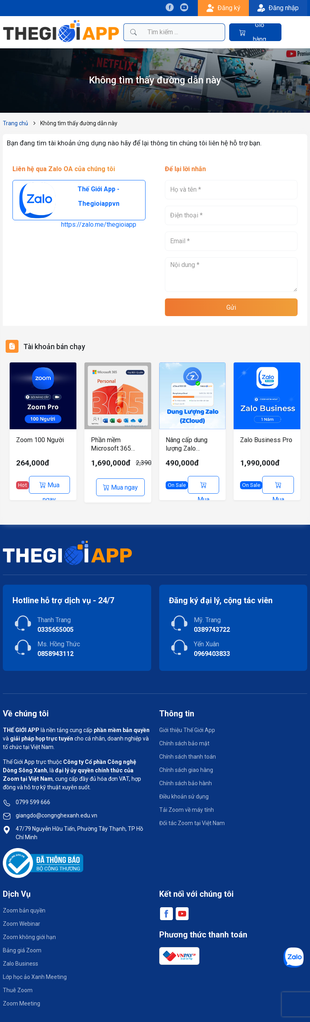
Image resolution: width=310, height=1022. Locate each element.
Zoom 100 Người (40, 440)
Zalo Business (20, 961)
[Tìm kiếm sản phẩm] (184, 32)
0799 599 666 (33, 799)
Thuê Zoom (18, 988)
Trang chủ (15, 123)
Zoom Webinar (21, 922)
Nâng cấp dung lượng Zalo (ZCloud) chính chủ (192, 444)
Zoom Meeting (21, 1001)
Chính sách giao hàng (186, 767)
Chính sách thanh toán (187, 754)
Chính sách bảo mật (184, 741)
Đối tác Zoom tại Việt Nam (192, 820)
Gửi (231, 307)
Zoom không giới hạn (29, 935)
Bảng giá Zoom (22, 948)
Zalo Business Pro (266, 440)
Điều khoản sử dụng (184, 794)
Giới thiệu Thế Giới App (187, 727)
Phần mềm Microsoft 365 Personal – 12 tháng (111, 444)
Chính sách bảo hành (185, 781)
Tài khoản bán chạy (58, 346)
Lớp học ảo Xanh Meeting (35, 975)
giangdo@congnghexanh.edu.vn (56, 813)
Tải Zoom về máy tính (186, 807)
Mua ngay (49, 487)
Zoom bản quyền (24, 908)
